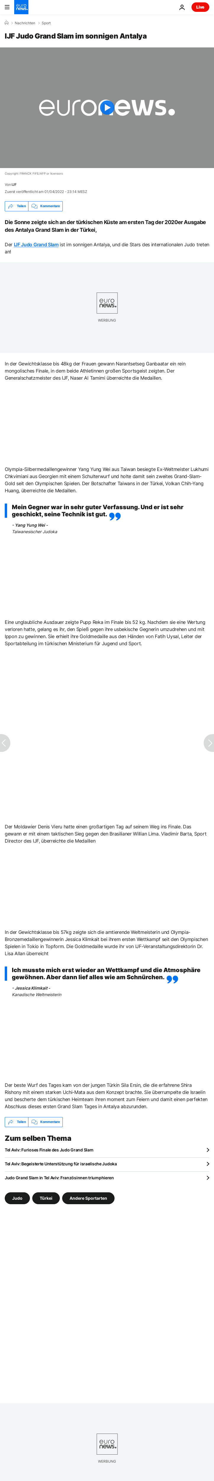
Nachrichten (25, 23)
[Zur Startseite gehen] (21, 7)
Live (200, 6)
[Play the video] (107, 107)
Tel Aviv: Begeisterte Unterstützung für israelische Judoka (61, 1163)
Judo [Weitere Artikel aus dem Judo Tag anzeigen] (17, 1197)
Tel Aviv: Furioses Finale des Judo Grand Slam (49, 1149)
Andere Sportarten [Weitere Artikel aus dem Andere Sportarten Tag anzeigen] (88, 1197)
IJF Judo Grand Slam (36, 244)
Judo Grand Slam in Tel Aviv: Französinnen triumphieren (59, 1177)
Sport (46, 23)
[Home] (6, 23)
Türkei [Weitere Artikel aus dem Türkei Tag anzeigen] (46, 1197)
